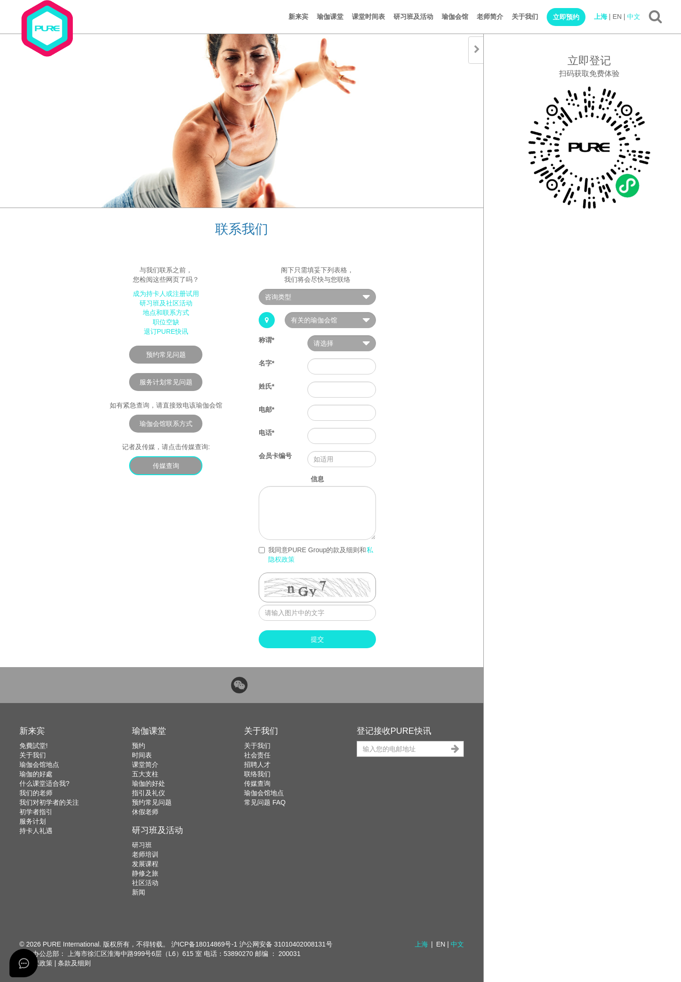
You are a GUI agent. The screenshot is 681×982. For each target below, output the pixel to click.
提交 (317, 639)
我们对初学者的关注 (49, 802)
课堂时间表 (368, 16)
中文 (633, 16)
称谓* (266, 340)
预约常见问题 (166, 354)
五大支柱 (145, 774)
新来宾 (298, 16)
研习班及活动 (413, 16)
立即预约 (566, 17)
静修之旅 (145, 873)
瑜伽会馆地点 (39, 764)
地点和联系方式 (166, 312)
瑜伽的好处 (148, 783)
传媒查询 (166, 465)
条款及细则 (74, 963)
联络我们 (257, 774)
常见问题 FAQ (265, 802)
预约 (138, 745)
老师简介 (490, 16)
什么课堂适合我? (44, 783)
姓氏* (266, 386)
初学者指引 (35, 812)
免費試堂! (33, 745)
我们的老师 (35, 793)
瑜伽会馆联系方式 (166, 423)
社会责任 (257, 755)
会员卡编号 (275, 456)
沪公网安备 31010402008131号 (285, 944)
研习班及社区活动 (166, 303)
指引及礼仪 (148, 793)
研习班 (142, 845)
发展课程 (145, 864)
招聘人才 (257, 764)
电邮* (266, 409)
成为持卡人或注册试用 (166, 293)
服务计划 (32, 821)
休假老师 (145, 812)
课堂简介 (145, 764)
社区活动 (145, 882)
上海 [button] (421, 944)
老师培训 (145, 854)
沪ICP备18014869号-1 (204, 944)
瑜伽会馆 (455, 16)
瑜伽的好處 (35, 774)
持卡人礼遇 (35, 830)
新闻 (138, 892)
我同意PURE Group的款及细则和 (316, 554)
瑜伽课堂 (330, 16)
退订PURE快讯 (166, 331)
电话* (266, 432)
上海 (600, 16)
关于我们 (525, 16)
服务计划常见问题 (166, 382)
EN (616, 16)
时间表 (142, 755)
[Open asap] (23, 963)
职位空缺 (166, 322)
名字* (266, 363)
